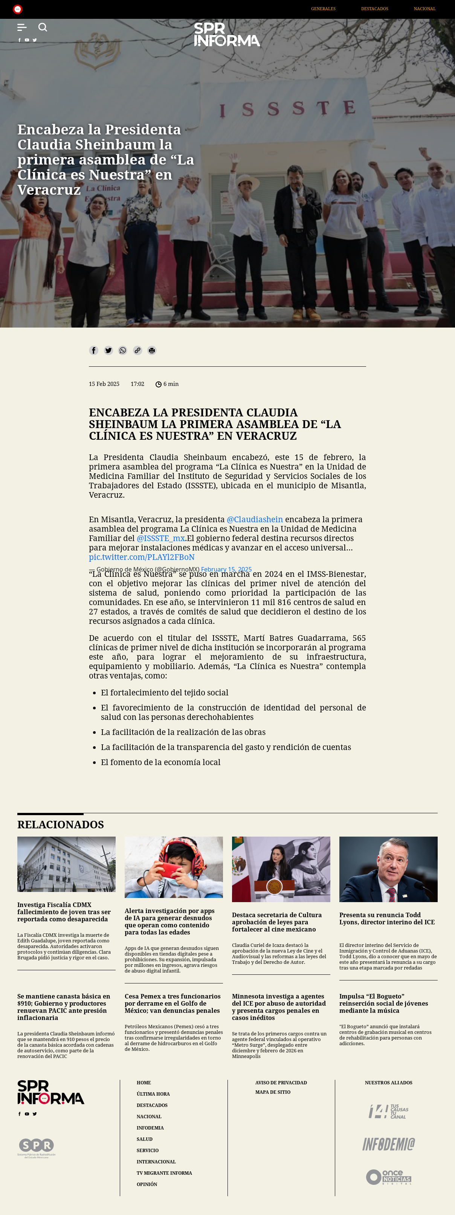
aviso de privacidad (281, 1083)
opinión (147, 1184)
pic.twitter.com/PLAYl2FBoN (142, 557)
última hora (153, 1094)
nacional (149, 1116)
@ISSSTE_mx (161, 538)
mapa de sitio (272, 1092)
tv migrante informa (164, 1173)
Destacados (385, 8)
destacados (152, 1105)
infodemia (150, 1128)
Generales (333, 8)
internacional (156, 1162)
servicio (148, 1150)
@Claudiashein (255, 519)
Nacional (435, 8)
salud (145, 1139)
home (144, 1082)
